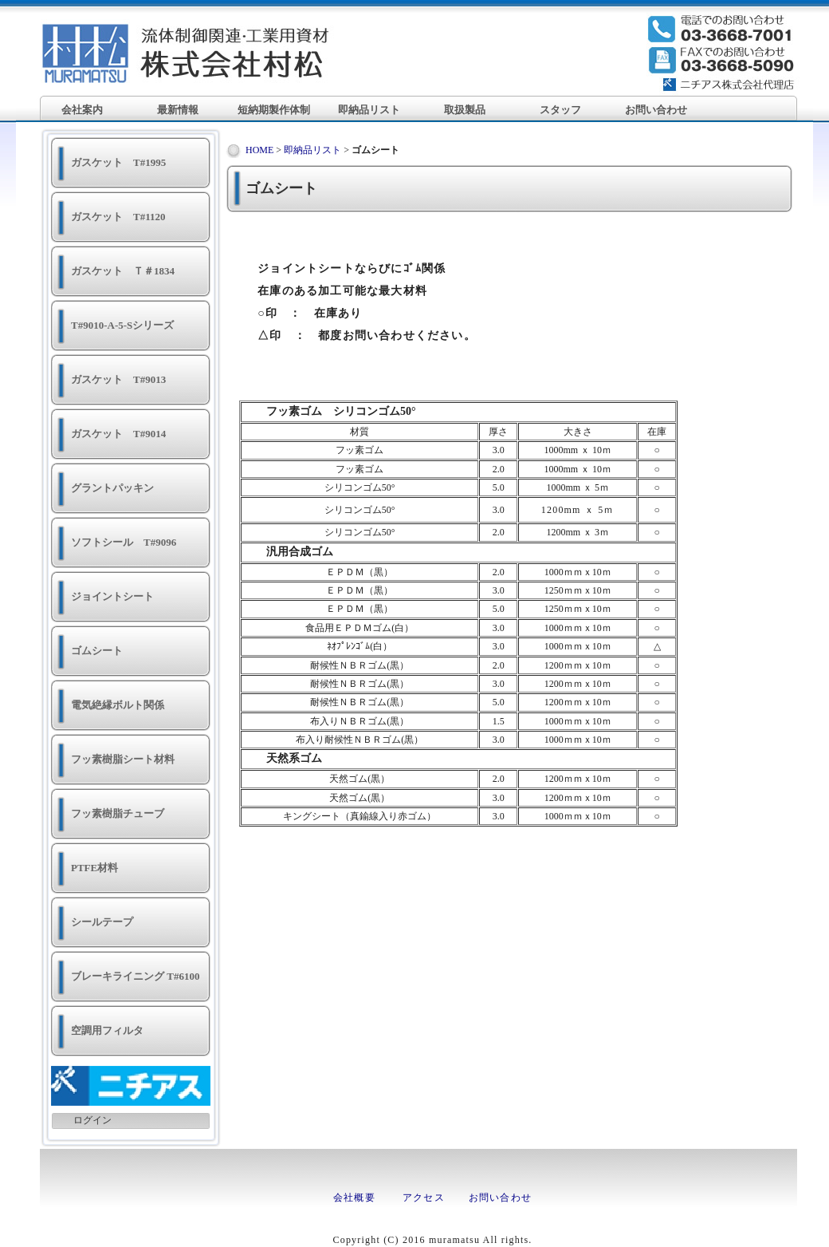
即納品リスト (369, 110)
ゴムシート (97, 651)
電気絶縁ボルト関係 (117, 705)
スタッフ (560, 110)
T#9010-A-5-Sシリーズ (122, 325)
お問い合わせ (656, 110)
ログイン (92, 1120)
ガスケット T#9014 (118, 434)
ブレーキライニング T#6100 (135, 976)
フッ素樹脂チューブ (117, 813)
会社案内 (82, 110)
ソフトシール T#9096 (123, 542)
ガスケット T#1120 (118, 217)
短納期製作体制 (274, 110)
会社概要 (354, 1197)
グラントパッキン (112, 488)
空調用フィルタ (107, 1030)
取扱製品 (464, 110)
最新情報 (177, 110)
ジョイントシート (112, 596)
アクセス (424, 1197)
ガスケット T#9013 (118, 379)
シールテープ (102, 922)
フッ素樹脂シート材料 (123, 759)
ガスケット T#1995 (118, 162)
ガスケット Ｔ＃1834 (123, 271)
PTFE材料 (94, 868)
